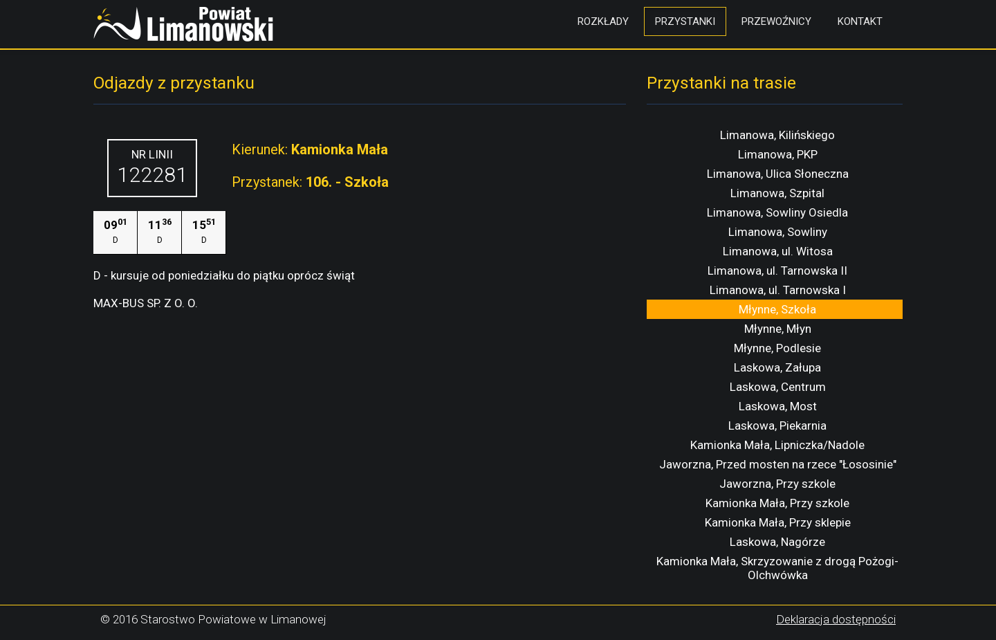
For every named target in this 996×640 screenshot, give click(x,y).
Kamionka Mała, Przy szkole (777, 503)
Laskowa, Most (778, 406)
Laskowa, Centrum (778, 387)
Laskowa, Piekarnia (777, 425)
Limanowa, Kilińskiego (777, 135)
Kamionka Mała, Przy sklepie (778, 522)
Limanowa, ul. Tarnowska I (778, 290)
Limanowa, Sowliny (777, 232)
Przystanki (685, 21)
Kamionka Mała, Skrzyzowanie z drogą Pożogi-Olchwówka (777, 568)
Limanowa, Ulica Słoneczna (778, 174)
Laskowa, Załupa (777, 367)
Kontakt (860, 21)
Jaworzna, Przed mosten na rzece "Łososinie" (777, 464)
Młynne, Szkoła (777, 309)
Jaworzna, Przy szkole (777, 484)
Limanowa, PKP (778, 154)
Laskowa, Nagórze (777, 542)
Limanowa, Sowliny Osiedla (777, 212)
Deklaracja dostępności (836, 619)
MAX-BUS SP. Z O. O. (145, 303)
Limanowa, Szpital (777, 193)
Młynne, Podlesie (777, 348)
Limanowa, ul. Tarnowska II (777, 270)
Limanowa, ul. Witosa (778, 251)
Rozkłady (603, 21)
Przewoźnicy (776, 21)
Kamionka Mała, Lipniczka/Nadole (777, 445)
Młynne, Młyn (777, 329)
